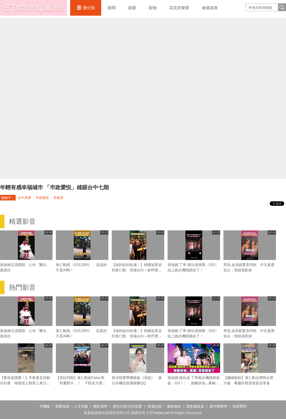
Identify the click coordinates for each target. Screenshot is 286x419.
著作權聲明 (218, 406)
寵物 (153, 8)
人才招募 (81, 406)
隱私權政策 (195, 406)
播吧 (33, 8)
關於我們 (100, 406)
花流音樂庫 (179, 8)
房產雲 (58, 198)
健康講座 (210, 8)
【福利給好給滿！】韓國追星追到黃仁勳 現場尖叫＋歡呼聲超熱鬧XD (137, 270)
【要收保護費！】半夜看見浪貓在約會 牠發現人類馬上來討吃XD (25, 383)
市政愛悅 (42, 198)
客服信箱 (154, 406)
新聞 (111, 8)
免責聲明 (239, 406)
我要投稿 (62, 406)
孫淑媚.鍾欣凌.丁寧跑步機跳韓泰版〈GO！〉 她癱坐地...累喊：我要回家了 (194, 383)
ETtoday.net (159, 413)
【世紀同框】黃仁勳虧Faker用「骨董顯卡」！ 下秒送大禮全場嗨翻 (81, 383)
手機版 (44, 406)
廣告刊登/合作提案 (127, 406)
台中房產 (24, 198)
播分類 (89, 8)
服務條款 (174, 406)
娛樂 (132, 8)
